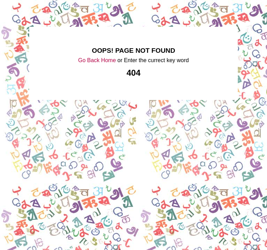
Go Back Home (97, 60)
